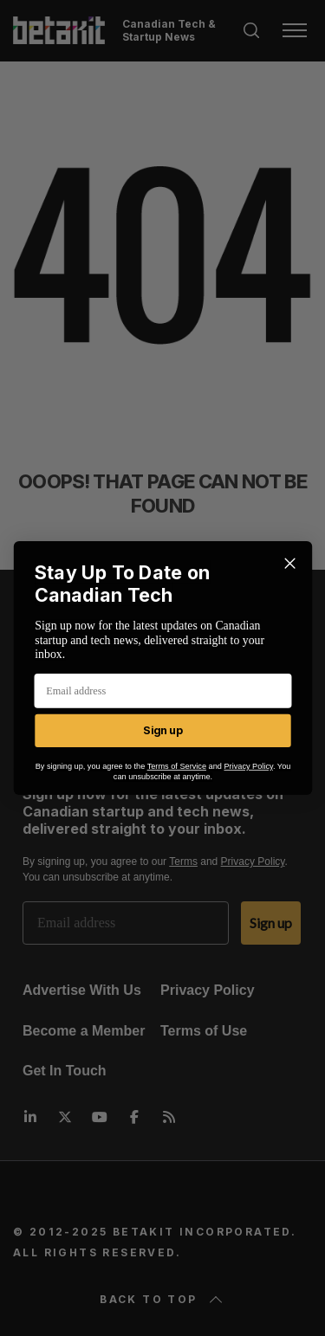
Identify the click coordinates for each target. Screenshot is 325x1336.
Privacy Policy (248, 766)
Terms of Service (175, 766)
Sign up (162, 730)
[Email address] (162, 690)
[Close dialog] (290, 563)
